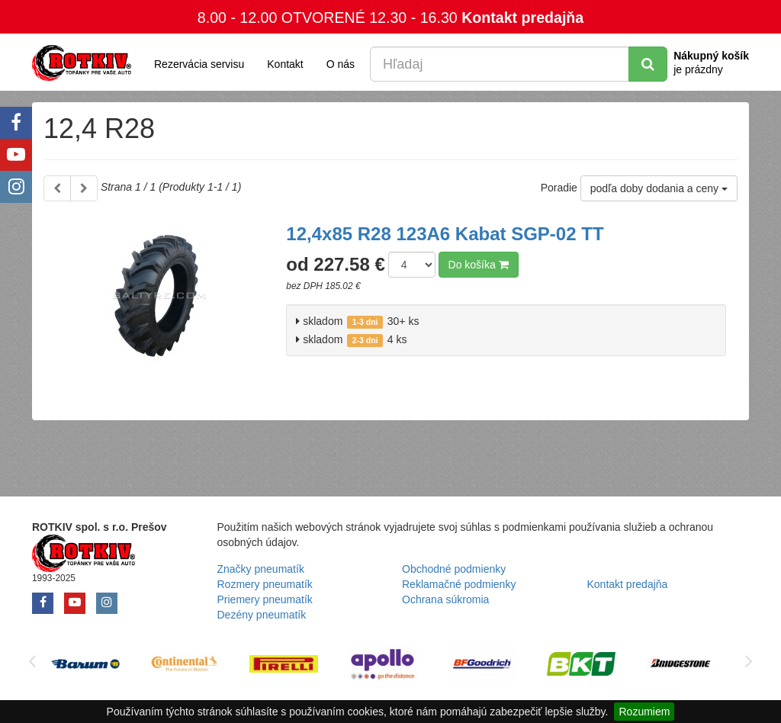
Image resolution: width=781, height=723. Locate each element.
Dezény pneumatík (262, 615)
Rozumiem (644, 711)
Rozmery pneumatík (265, 584)
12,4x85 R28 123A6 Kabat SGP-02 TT (444, 233)
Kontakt (285, 64)
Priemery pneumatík (265, 599)
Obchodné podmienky (454, 569)
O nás (340, 64)
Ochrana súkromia (445, 599)
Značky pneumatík (260, 569)
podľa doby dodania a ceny (659, 188)
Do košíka (478, 265)
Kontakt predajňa (522, 17)
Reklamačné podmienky (459, 584)
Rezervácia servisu (199, 64)
